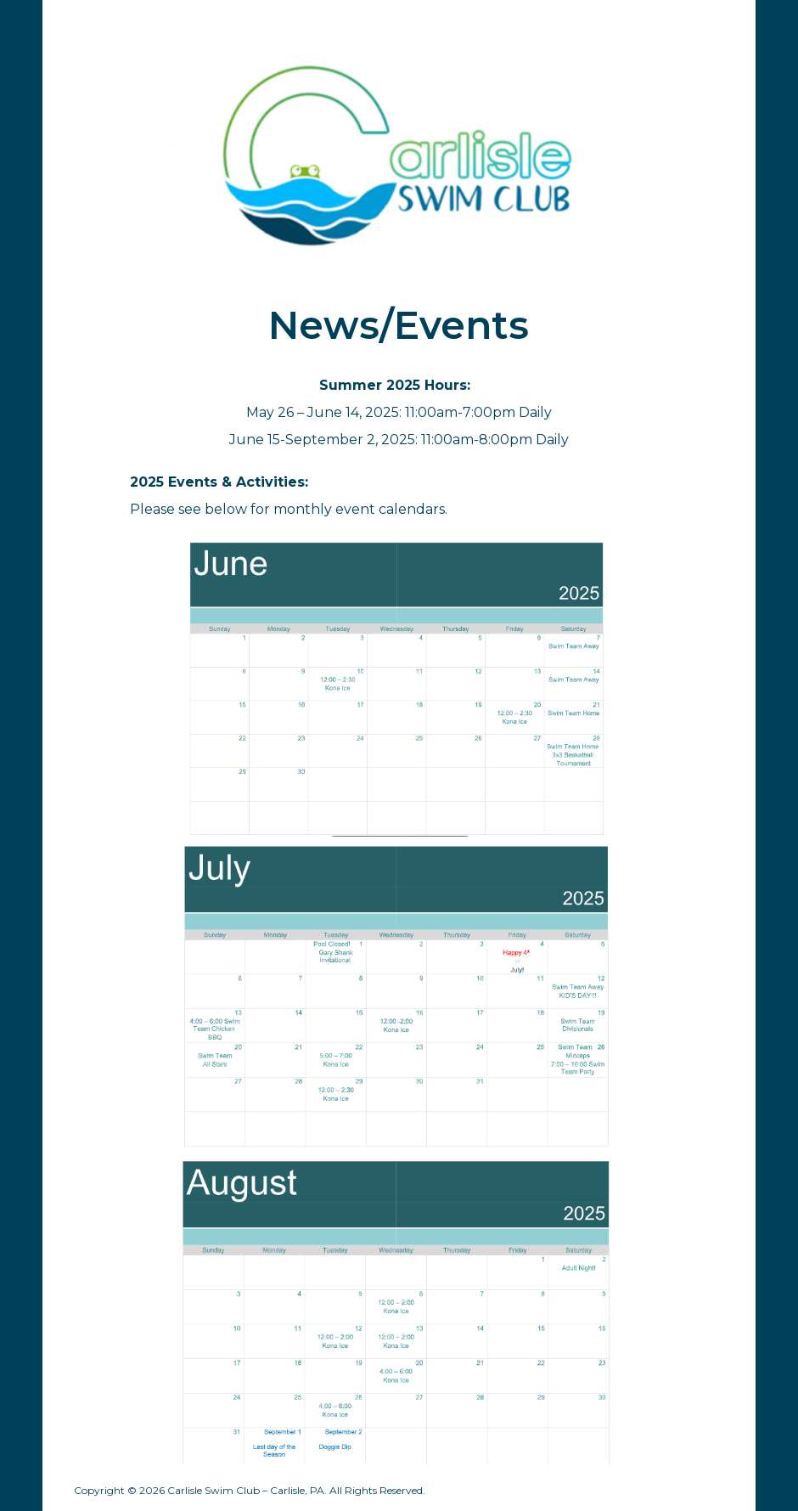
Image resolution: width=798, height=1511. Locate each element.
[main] (399, 325)
